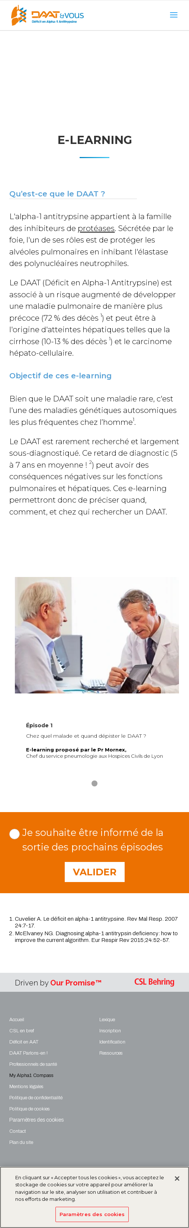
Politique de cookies (29, 1109)
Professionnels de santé (33, 1064)
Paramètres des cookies (92, 1218)
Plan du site (21, 1142)
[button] (94, 783)
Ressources (111, 1053)
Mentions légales (26, 1086)
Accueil (16, 1019)
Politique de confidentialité (36, 1097)
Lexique (107, 1019)
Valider (94, 872)
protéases (96, 228)
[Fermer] (177, 1182)
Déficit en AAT (23, 1042)
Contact (17, 1131)
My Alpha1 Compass (31, 1075)
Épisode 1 (39, 725)
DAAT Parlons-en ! (28, 1053)
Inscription (110, 1030)
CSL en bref (21, 1030)
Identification (112, 1042)
